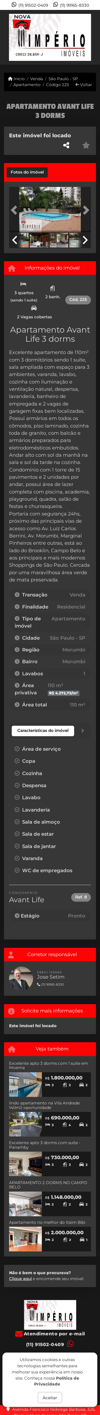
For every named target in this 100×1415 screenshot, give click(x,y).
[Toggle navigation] (85, 17)
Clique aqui (20, 1278)
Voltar (83, 84)
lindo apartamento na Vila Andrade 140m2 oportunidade (44, 1105)
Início (16, 78)
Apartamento (27, 84)
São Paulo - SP (63, 78)
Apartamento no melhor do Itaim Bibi (47, 1222)
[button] (15, 210)
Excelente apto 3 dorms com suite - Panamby (45, 1145)
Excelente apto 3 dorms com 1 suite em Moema (48, 1065)
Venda (36, 78)
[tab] (27, 172)
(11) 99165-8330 (74, 5)
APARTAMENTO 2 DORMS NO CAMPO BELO (48, 1185)
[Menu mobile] (50, 37)
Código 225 (57, 84)
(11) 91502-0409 (33, 5)
